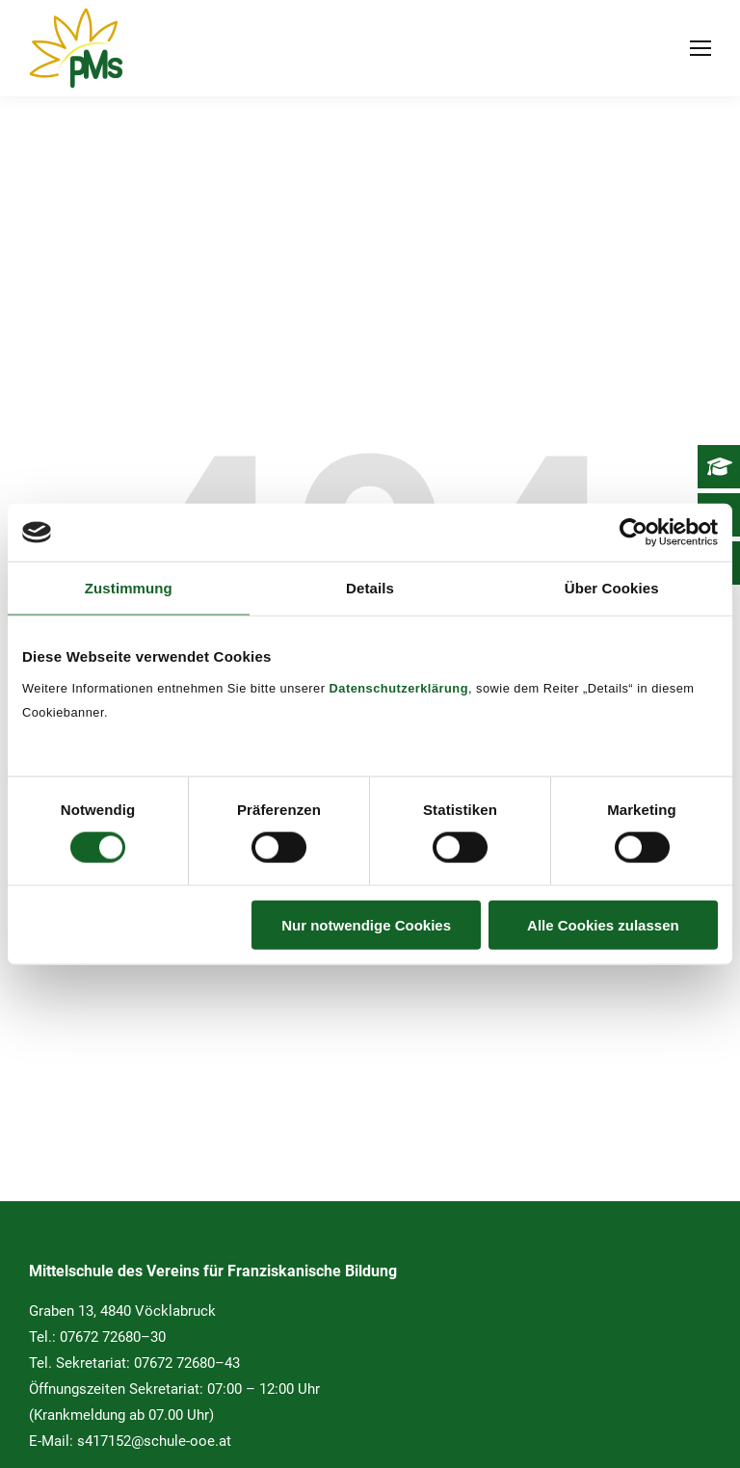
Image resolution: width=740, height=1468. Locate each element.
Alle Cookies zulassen (603, 924)
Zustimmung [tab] (128, 588)
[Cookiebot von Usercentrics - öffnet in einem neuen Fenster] (633, 532)
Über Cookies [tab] (612, 588)
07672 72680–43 (187, 1363)
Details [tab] (370, 588)
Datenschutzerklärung (399, 687)
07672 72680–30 (113, 1337)
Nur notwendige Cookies (366, 924)
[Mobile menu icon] (700, 48)
